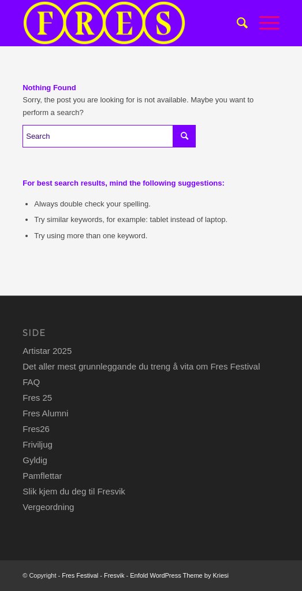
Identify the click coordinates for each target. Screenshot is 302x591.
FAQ (31, 382)
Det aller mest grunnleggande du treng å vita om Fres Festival (141, 366)
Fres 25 (37, 397)
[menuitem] (236, 23)
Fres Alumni (45, 413)
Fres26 (36, 429)
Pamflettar (42, 476)
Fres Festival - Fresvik (93, 575)
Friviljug (38, 444)
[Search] (236, 23)
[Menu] (263, 23)
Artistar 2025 (47, 351)
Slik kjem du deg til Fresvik (74, 491)
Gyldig (35, 460)
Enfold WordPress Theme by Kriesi (179, 575)
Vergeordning (48, 507)
